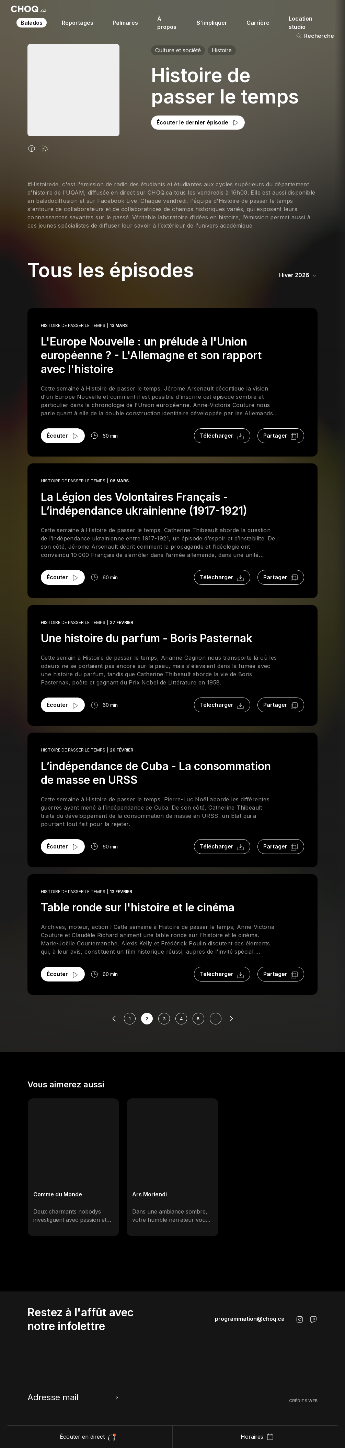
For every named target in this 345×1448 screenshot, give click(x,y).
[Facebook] (31, 148)
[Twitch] (313, 1319)
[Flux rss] (45, 148)
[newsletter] (73, 1397)
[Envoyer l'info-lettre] (116, 1397)
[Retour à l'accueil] (28, 9)
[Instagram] (300, 1319)
